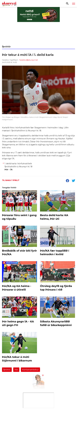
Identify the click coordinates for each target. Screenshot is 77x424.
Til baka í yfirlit (10, 180)
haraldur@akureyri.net (28, 60)
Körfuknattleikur (30, 369)
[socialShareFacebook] (67, 181)
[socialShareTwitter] (73, 181)
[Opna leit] (67, 3)
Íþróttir (6, 369)
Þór (16, 369)
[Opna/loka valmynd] (74, 3)
